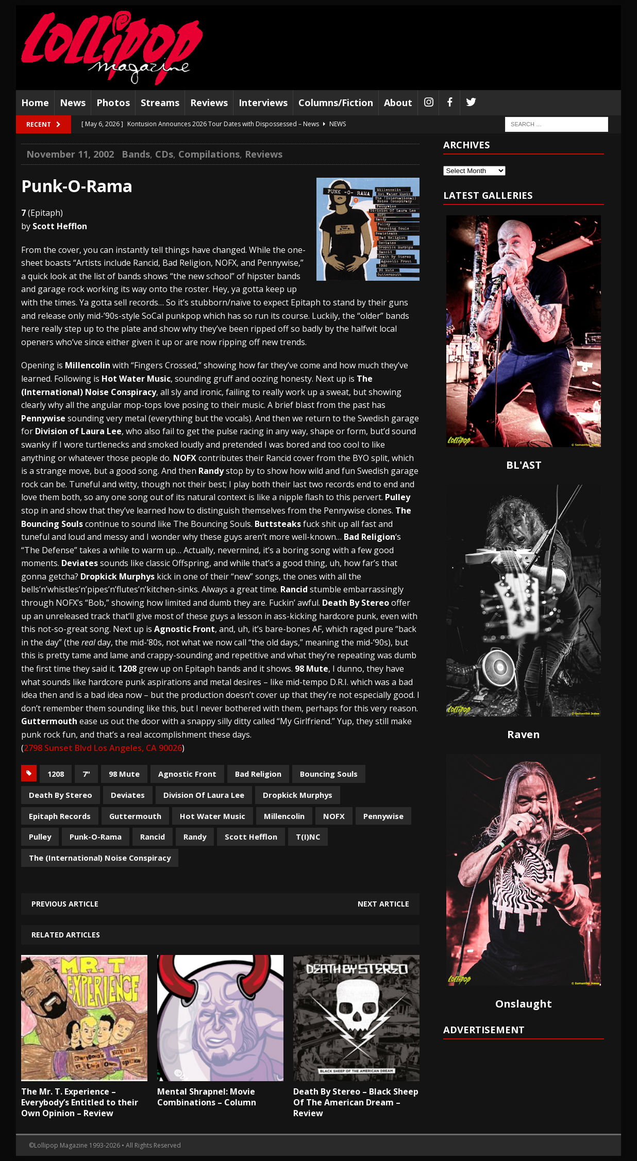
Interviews (263, 102)
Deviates (128, 795)
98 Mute (124, 774)
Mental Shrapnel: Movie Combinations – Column (206, 1097)
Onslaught (523, 1004)
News (73, 102)
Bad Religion (258, 774)
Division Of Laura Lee (203, 795)
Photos (113, 102)
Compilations (209, 154)
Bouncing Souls (329, 774)
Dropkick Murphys (297, 795)
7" (86, 774)
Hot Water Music (212, 816)
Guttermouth (135, 816)
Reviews (209, 102)
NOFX (334, 816)
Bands (136, 154)
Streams (160, 102)
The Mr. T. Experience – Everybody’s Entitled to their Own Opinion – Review (79, 1102)
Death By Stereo (60, 795)
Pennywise (383, 816)
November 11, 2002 (70, 154)
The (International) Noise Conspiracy (100, 857)
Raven (523, 734)
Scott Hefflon (251, 836)
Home (35, 102)
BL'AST (524, 465)
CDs (164, 154)
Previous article (64, 904)
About (398, 102)
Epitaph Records (60, 816)
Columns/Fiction (335, 102)
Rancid (152, 836)
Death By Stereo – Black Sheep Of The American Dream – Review (355, 1102)
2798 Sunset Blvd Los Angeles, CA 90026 (103, 748)
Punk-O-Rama (96, 836)
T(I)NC (308, 836)
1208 (55, 774)
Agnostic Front (187, 774)
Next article (383, 904)
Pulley (40, 836)
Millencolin (284, 816)
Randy (194, 836)
